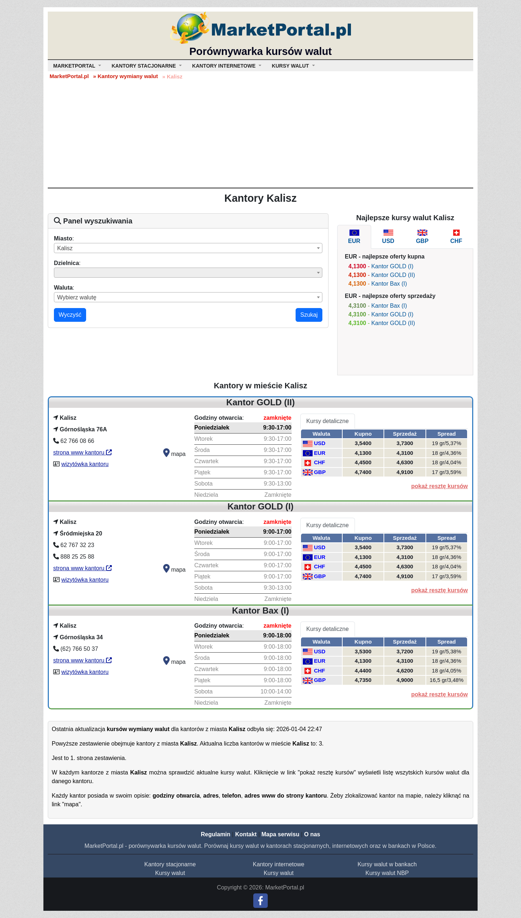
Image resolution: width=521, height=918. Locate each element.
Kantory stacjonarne (170, 864)
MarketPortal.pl (69, 76)
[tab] (354, 237)
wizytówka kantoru (85, 464)
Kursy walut (170, 873)
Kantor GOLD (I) (392, 266)
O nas (312, 834)
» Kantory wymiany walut (125, 76)
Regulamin (215, 834)
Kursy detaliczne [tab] (327, 421)
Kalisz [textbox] (65, 248)
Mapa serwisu (281, 834)
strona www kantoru (82, 452)
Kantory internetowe (278, 864)
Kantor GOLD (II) (393, 275)
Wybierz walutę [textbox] (76, 297)
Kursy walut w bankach (387, 864)
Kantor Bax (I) (389, 284)
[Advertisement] (260, 133)
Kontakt (246, 834)
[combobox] (188, 248)
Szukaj (309, 315)
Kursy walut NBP (387, 873)
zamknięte (277, 418)
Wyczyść (70, 315)
